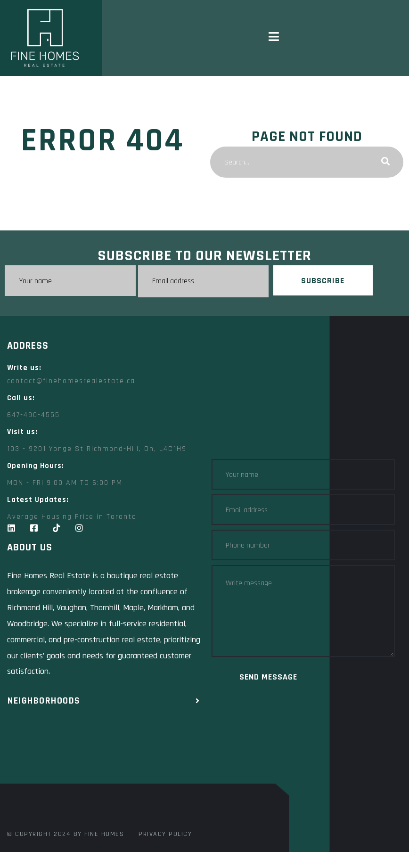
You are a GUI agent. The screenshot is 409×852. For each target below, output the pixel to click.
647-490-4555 (33, 415)
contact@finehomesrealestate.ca (71, 381)
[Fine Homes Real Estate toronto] (105, 764)
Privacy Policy (165, 834)
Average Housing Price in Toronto (72, 517)
